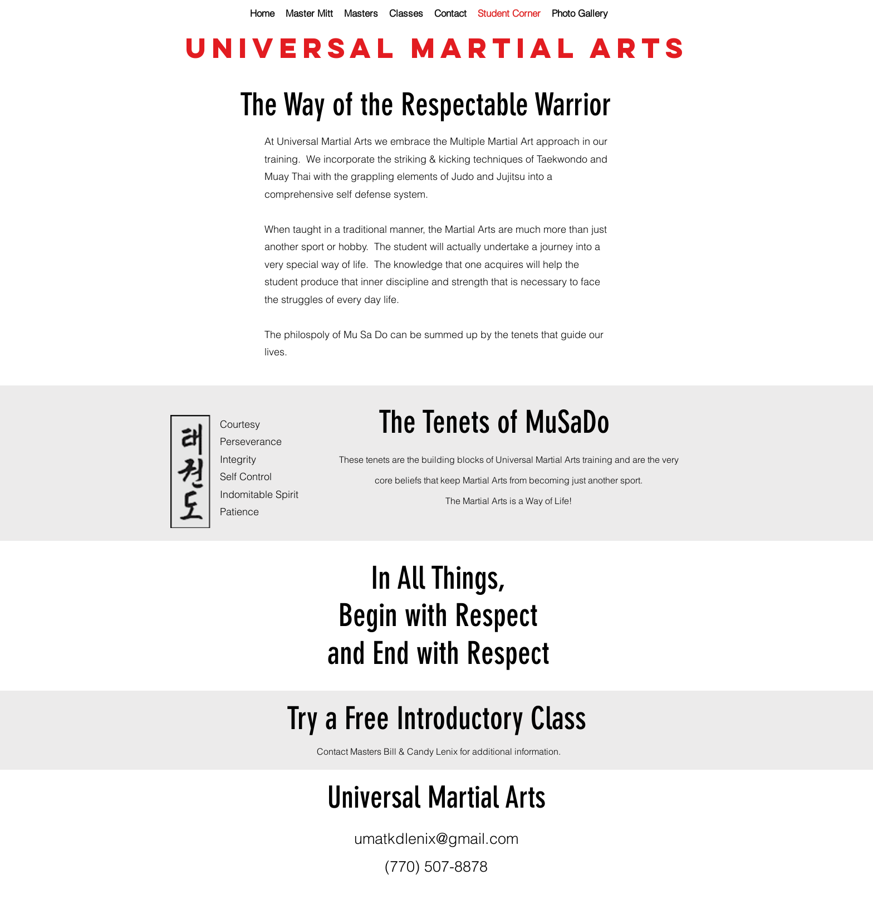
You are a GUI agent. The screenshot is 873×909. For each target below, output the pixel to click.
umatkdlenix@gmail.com (436, 838)
